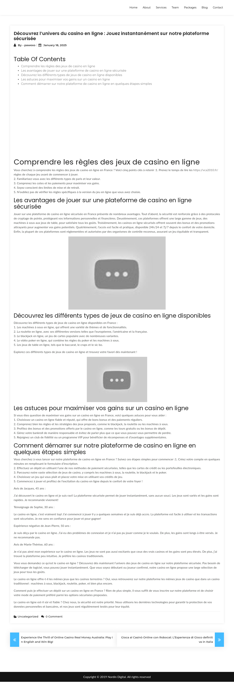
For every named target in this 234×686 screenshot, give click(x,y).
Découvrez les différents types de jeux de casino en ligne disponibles (71, 79)
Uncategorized (28, 620)
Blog (205, 7)
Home (133, 7)
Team (175, 7)
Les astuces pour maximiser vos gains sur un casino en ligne (65, 83)
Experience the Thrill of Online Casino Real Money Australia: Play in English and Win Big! (67, 644)
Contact (218, 7)
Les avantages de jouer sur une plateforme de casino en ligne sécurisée (73, 75)
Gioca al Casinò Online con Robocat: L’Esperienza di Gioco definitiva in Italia (167, 644)
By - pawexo (27, 49)
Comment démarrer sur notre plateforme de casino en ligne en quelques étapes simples (86, 88)
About (147, 7)
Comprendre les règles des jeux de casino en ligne (58, 70)
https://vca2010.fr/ (205, 174)
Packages (190, 7)
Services (161, 7)
